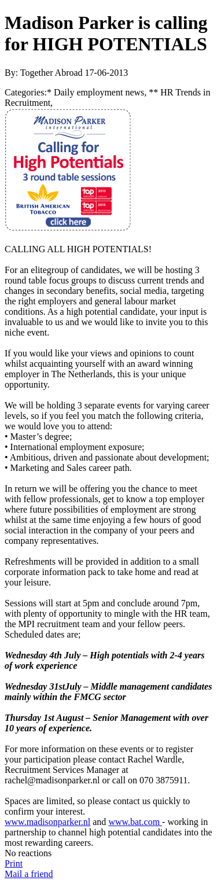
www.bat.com (135, 822)
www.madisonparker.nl (47, 822)
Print (14, 863)
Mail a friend (29, 874)
